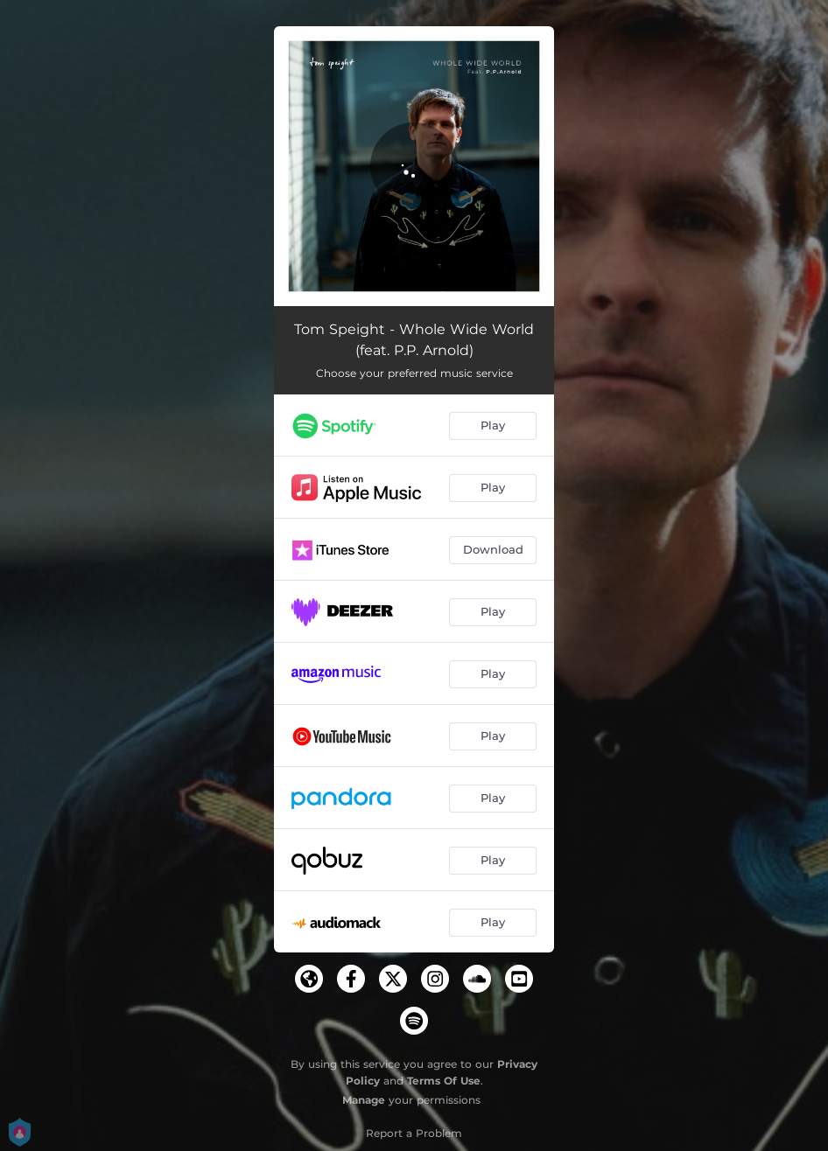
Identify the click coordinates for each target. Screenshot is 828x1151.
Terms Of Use (444, 1080)
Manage (363, 1099)
